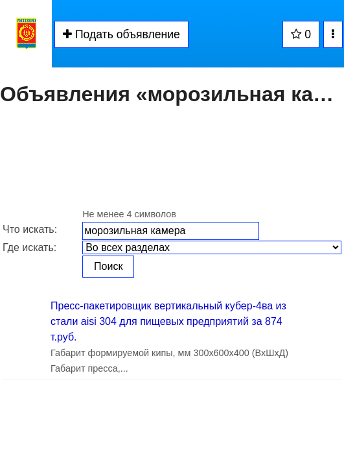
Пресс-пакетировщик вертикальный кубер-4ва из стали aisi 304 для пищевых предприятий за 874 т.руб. (168, 321)
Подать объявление (121, 34)
